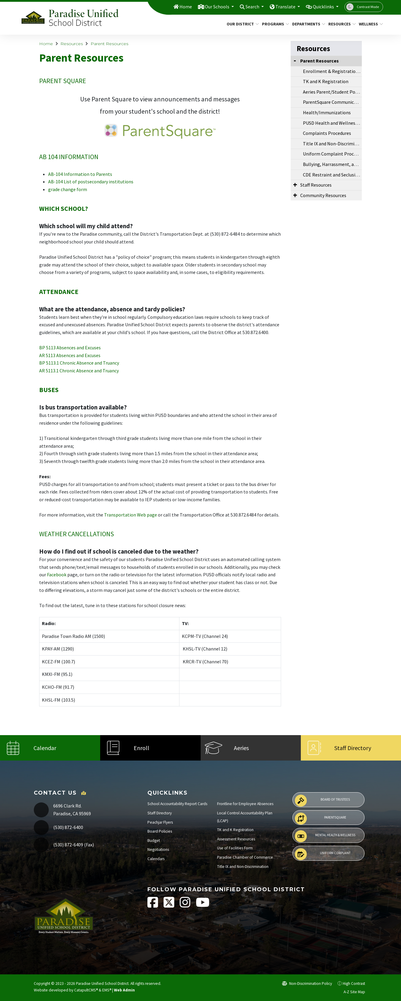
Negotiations (158, 849)
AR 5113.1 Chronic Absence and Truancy (79, 371)
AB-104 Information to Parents (80, 174)
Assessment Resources (236, 839)
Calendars (155, 858)
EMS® (106, 990)
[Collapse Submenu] (295, 60)
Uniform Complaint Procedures (332, 154)
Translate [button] (282, 6)
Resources (340, 24)
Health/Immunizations (327, 112)
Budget (153, 840)
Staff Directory (159, 813)
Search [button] (248, 6)
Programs (274, 24)
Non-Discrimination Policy (307, 983)
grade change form (67, 189)
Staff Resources (316, 185)
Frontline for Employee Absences (245, 803)
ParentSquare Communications (332, 102)
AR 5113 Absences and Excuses (69, 355)
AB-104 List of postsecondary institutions (90, 182)
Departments (307, 24)
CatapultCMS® (86, 990)
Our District (241, 24)
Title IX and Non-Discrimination (332, 144)
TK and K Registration (325, 81)
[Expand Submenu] (295, 184)
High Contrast (354, 983)
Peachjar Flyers (160, 822)
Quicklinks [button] (322, 6)
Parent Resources (109, 43)
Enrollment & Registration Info (332, 71)
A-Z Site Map (351, 991)
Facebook (56, 575)
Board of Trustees (322, 801)
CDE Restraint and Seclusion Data (332, 175)
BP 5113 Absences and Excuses (70, 348)
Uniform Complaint (322, 854)
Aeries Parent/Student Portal (332, 92)
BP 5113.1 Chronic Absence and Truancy (79, 363)
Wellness (369, 24)
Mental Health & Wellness (325, 836)
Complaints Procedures (327, 133)
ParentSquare (320, 819)
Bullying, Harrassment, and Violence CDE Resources (332, 164)
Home (177, 6)
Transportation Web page (130, 515)
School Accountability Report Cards (177, 803)
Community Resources (323, 195)
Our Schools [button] (210, 6)
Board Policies (159, 831)
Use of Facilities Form (235, 848)
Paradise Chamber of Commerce (245, 857)
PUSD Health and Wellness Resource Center (332, 123)
